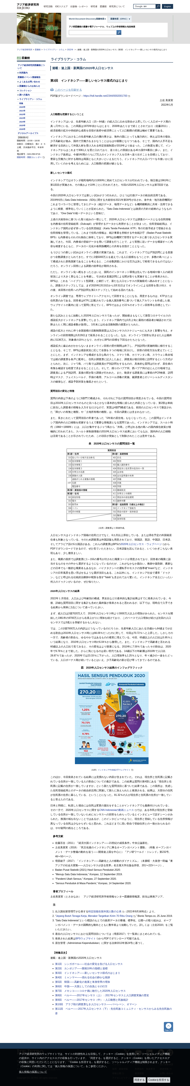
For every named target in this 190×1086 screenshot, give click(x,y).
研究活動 (48, 6)
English (167, 6)
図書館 (103, 6)
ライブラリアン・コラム (53, 49)
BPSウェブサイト (86, 938)
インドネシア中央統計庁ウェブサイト (114, 770)
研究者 (94, 6)
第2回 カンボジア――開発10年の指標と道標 (81, 968)
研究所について (117, 6)
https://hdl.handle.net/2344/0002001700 (105, 95)
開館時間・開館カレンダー (29, 157)
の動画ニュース (116, 810)
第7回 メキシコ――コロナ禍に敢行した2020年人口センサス (90, 990)
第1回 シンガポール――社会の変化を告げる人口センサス (89, 964)
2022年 (70, 49)
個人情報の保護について (33, 1071)
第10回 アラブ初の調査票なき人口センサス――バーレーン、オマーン (96, 1004)
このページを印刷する (68, 89)
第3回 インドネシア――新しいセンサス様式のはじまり (87, 973)
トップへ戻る (168, 1027)
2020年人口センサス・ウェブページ (141, 544)
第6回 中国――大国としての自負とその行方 (81, 986)
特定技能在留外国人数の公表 (104, 911)
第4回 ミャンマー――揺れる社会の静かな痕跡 (82, 977)
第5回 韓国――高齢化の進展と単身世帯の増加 (82, 982)
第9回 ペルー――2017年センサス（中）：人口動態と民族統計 (91, 999)
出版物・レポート (79, 6)
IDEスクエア (61, 6)
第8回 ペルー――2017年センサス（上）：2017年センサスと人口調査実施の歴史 (102, 995)
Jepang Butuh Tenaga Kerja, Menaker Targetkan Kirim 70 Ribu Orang (94, 916)
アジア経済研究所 (24, 49)
